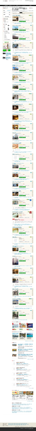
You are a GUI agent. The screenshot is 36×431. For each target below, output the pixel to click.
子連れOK (24, 408)
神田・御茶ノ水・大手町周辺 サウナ (24, 91)
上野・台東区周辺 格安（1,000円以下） (17, 112)
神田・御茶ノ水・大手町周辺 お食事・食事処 (27, 224)
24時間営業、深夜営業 (14, 408)
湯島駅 (25, 40)
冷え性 (20, 408)
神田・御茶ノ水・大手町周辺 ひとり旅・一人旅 (26, 120)
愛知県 (24, 423)
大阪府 (19, 423)
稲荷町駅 (25, 82)
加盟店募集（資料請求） (17, 426)
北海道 (21, 423)
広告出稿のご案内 (22, 426)
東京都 (17, 423)
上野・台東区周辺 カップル (16, 152)
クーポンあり (19, 13)
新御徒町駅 (17, 161)
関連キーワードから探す (5, 425)
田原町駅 (19, 266)
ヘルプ (29, 426)
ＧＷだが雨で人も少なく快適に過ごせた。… (23, 379)
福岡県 (26, 423)
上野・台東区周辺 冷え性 (21, 209)
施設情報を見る (21, 37)
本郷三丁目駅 (19, 23)
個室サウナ (18, 408)
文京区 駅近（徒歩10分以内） (19, 296)
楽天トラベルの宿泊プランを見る (22, 21)
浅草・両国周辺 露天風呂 (16, 179)
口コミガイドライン (26, 426)
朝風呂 (22, 408)
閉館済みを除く (23, 13)
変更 (9, 12)
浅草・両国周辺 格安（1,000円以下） (17, 243)
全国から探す (8, 10)
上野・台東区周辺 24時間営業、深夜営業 (18, 308)
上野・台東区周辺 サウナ (24, 286)
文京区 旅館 (18, 40)
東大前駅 (30, 296)
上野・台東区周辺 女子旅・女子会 (28, 62)
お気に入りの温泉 (27, 0)
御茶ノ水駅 (30, 40)
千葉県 (12, 423)
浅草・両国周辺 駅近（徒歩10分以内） (21, 31)
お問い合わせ (32, 426)
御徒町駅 (15, 23)
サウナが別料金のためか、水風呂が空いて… (23, 374)
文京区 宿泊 (15, 40)
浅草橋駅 (29, 243)
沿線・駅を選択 (7, 16)
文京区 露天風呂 (23, 40)
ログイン (30, 1)
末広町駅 (17, 23)
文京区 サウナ (20, 40)
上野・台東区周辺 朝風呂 (16, 82)
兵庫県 (14, 423)
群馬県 (16, 423)
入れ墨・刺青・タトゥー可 (28, 408)
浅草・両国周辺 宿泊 (16, 31)
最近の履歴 (31, 0)
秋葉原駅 (15, 53)
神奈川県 (9, 423)
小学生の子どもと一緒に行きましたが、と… (23, 384)
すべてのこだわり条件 (7, 39)
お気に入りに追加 (27, 37)
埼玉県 (11, 423)
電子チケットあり (15, 13)
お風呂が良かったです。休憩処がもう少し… (23, 363)
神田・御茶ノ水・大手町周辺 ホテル (17, 91)
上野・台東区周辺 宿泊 (16, 62)
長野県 (22, 423)
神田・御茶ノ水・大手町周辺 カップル (17, 120)
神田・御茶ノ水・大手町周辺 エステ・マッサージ (18, 224)
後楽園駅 (15, 275)
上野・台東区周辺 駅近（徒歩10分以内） (18, 286)
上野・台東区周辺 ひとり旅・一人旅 (22, 62)
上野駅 (21, 82)
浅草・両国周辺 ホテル (27, 31)
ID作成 (32, 1)
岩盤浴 (31, 408)
